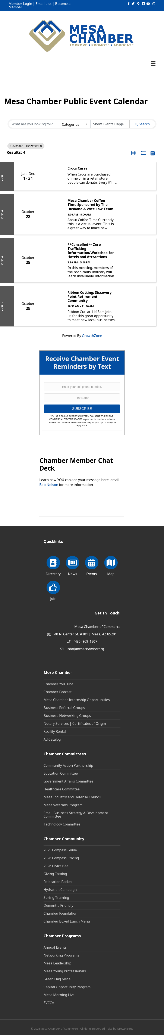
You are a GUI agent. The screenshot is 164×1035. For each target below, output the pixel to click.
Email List (43, 3)
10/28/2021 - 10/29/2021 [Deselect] (26, 146)
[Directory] (53, 565)
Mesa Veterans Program (63, 805)
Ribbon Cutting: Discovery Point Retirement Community (89, 297)
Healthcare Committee (62, 789)
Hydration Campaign (60, 889)
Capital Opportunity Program (67, 987)
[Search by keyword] (34, 124)
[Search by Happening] (110, 124)
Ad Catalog (52, 739)
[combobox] (75, 124)
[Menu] (153, 63)
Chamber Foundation (60, 913)
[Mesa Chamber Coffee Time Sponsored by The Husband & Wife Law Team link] (52, 214)
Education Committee (61, 773)
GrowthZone (92, 335)
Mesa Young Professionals (65, 971)
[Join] (53, 590)
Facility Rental (55, 731)
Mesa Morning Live (59, 994)
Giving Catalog (55, 873)
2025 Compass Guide (60, 850)
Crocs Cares (77, 168)
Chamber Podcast (58, 692)
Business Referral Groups (64, 707)
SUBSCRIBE (82, 408)
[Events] (92, 565)
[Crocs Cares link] (52, 176)
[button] (133, 153)
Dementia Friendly (58, 905)
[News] (72, 565)
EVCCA (49, 1002)
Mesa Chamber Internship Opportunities (77, 699)
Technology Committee (62, 824)
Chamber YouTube (58, 684)
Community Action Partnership (68, 765)
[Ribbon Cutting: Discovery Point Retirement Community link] (52, 306)
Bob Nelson (48, 484)
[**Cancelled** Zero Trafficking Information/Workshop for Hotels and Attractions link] (52, 260)
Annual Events (55, 947)
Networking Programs (61, 955)
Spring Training (56, 897)
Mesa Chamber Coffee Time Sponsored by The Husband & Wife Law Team (90, 205)
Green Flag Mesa (57, 979)
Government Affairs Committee (68, 781)
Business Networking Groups (67, 715)
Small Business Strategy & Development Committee (76, 815)
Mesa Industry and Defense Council (72, 797)
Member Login (20, 3)
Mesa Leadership (57, 963)
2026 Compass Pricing (61, 858)
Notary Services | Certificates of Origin (75, 723)
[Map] (111, 565)
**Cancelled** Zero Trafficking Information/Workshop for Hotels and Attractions (90, 251)
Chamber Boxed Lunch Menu (67, 921)
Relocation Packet (58, 881)
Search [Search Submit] (142, 124)
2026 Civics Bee (56, 866)
